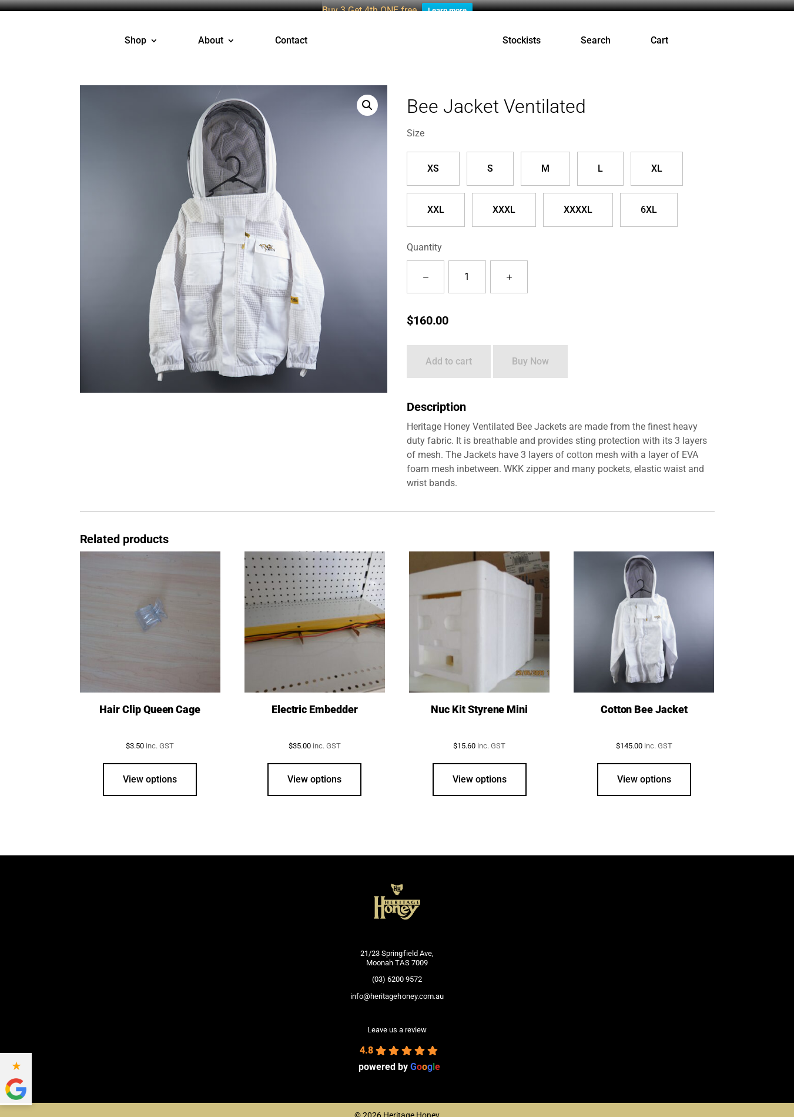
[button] (367, 95)
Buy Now (530, 352)
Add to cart (449, 352)
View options (150, 769)
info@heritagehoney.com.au (396, 986)
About (210, 31)
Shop (135, 31)
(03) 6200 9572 (397, 970)
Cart (659, 31)
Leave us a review (397, 1020)
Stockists (521, 31)
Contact (291, 31)
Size (415, 123)
